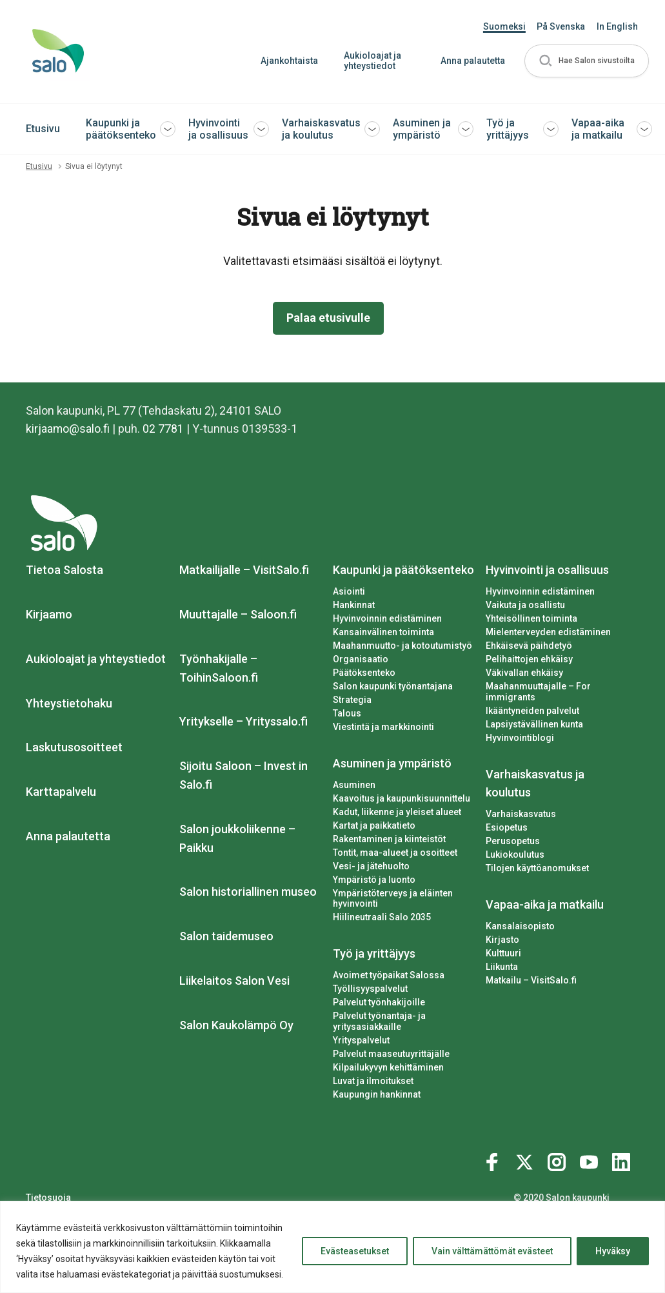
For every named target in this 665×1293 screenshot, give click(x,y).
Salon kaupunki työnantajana (393, 686)
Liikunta (502, 967)
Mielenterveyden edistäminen (548, 632)
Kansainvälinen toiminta (383, 632)
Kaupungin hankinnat (377, 1094)
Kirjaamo (49, 614)
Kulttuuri (503, 953)
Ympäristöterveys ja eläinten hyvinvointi (393, 898)
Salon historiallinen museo (248, 892)
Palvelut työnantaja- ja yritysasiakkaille (379, 1021)
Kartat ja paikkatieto (374, 825)
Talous (347, 713)
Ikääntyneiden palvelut (532, 711)
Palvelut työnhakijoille (379, 1002)
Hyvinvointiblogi (520, 738)
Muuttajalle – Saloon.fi (238, 614)
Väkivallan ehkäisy (524, 672)
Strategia (352, 700)
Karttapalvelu (61, 791)
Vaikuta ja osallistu (525, 605)
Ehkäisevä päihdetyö (529, 645)
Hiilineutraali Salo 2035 (382, 917)
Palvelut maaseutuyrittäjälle (391, 1054)
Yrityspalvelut (361, 1040)
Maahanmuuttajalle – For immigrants (538, 691)
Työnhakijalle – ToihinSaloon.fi (218, 668)
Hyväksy (612, 1251)
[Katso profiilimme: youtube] (591, 1159)
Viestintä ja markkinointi (383, 727)
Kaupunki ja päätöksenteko (121, 129)
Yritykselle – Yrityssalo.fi (243, 722)
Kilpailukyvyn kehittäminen (388, 1067)
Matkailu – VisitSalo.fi (531, 980)
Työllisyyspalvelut (370, 988)
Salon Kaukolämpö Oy (236, 1025)
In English (617, 26)
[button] (586, 61)
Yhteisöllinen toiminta (531, 618)
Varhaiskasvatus (521, 814)
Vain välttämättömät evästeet (492, 1251)
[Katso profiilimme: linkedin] (623, 1159)
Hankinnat (354, 605)
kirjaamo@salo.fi (68, 429)
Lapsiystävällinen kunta (534, 724)
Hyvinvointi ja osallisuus (218, 129)
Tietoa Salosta (64, 570)
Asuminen (354, 785)
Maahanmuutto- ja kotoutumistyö (402, 645)
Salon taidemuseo (226, 936)
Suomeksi (504, 26)
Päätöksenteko (364, 672)
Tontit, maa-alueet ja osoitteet (395, 852)
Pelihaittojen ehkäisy (529, 659)
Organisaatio (360, 659)
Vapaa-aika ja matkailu (597, 129)
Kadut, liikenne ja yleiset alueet (397, 812)
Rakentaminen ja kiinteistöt (389, 839)
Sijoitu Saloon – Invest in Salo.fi (243, 775)
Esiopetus (507, 827)
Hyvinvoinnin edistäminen (387, 618)
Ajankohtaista (288, 60)
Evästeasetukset (355, 1251)
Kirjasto (502, 939)
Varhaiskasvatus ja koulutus (321, 129)
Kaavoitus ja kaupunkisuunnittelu (401, 798)
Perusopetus (513, 841)
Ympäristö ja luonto (374, 879)
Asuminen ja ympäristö (422, 129)
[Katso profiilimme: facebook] (494, 1159)
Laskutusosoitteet (74, 748)
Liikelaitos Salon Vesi (234, 980)
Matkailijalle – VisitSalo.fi (244, 570)
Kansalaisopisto (520, 926)
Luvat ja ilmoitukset (373, 1081)
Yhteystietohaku (69, 703)
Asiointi (349, 591)
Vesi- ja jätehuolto (371, 866)
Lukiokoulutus (515, 854)
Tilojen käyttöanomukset (537, 868)
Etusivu (43, 129)
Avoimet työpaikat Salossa (388, 975)
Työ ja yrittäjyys (507, 129)
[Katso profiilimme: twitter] (526, 1159)
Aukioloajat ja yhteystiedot (372, 61)
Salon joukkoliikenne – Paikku (237, 838)
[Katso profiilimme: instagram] (558, 1159)
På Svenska (561, 26)
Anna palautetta (472, 60)
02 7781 (163, 429)
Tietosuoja (48, 1197)
